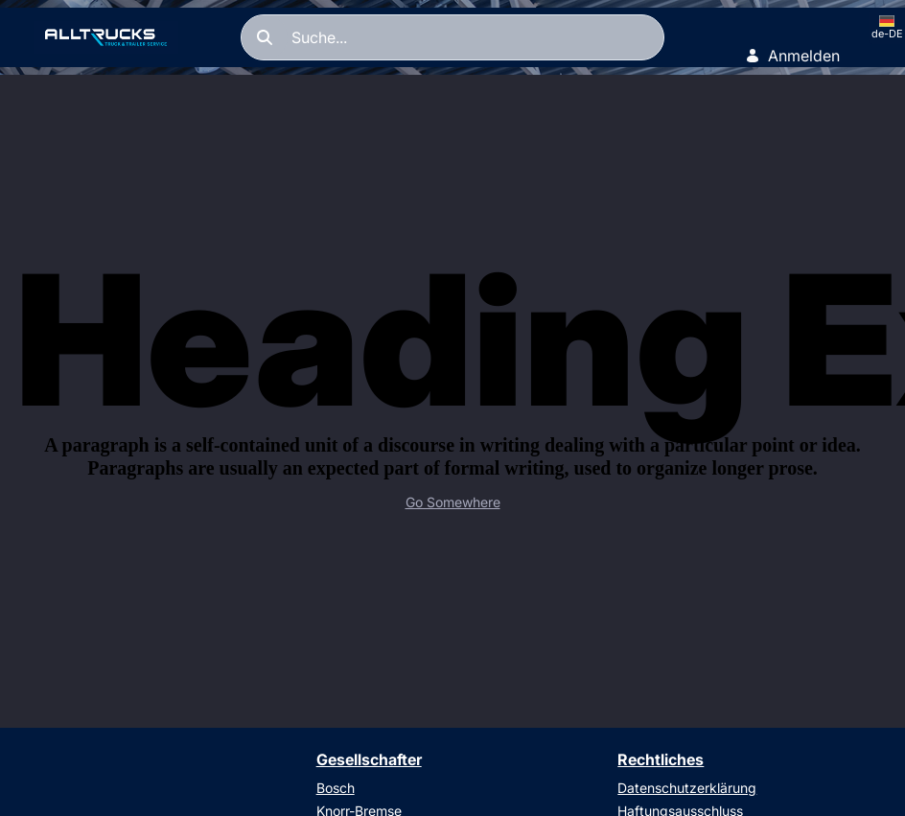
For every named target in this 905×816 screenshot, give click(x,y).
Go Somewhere (453, 502)
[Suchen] (452, 37)
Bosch (335, 788)
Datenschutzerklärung (686, 788)
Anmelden (792, 55)
